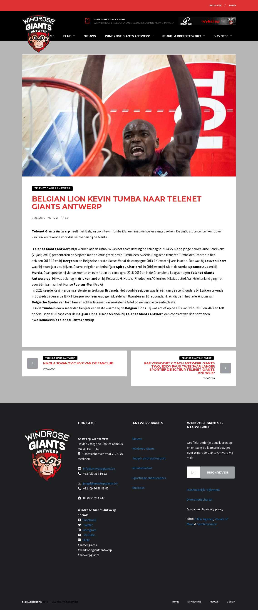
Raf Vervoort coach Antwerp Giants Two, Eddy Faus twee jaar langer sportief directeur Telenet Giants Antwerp (179, 368)
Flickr (86, 540)
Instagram (89, 530)
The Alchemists (32, 602)
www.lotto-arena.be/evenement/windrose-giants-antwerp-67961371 (134, 23)
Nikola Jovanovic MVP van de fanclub (78, 363)
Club (67, 36)
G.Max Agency (203, 519)
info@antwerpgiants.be (99, 468)
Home (175, 601)
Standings (194, 601)
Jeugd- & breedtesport (181, 36)
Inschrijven (217, 472)
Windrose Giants (143, 448)
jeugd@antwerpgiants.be (100, 483)
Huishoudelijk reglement (203, 490)
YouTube (89, 535)
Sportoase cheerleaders (149, 478)
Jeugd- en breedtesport (149, 458)
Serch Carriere (207, 524)
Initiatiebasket (142, 468)
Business (220, 36)
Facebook (89, 520)
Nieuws (90, 36)
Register (215, 5)
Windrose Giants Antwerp (127, 36)
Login (232, 5)
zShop (231, 601)
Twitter (88, 525)
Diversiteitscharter (200, 499)
